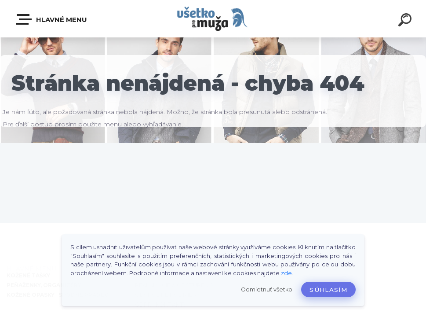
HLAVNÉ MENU (52, 19)
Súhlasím (328, 289)
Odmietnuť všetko (266, 289)
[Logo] (213, 19)
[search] (405, 21)
